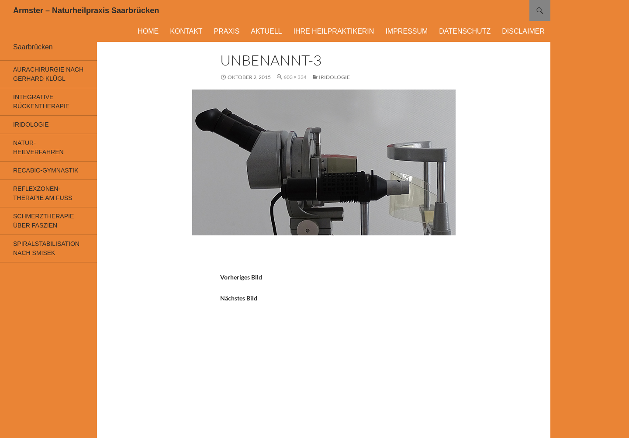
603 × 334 (295, 77)
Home (148, 31)
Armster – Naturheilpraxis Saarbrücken (86, 10)
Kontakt (186, 31)
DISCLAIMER (523, 31)
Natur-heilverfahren (38, 147)
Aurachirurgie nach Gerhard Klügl (48, 74)
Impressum (406, 31)
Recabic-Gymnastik (45, 170)
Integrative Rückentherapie (41, 101)
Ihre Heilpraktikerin (333, 31)
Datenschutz (465, 31)
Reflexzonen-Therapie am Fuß (42, 193)
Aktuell (266, 31)
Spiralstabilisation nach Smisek (46, 248)
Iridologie (334, 77)
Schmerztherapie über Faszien (43, 221)
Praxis (227, 31)
